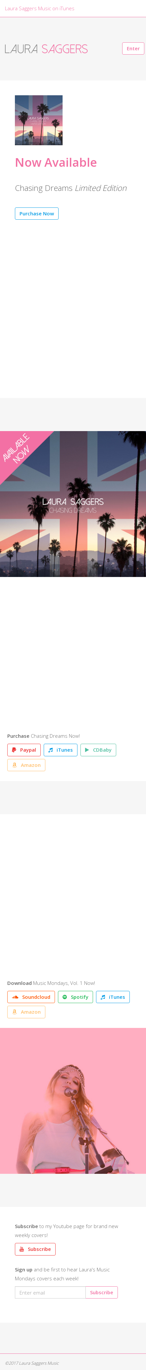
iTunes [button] (60, 749)
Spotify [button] (75, 997)
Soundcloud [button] (31, 997)
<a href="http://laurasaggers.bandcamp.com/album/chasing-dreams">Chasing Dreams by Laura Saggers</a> (70, 656)
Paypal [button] (24, 749)
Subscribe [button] (35, 1249)
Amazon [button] (26, 765)
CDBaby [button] (98, 749)
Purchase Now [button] (37, 213)
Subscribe (101, 1292)
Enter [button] (133, 48)
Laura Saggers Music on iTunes (39, 8)
